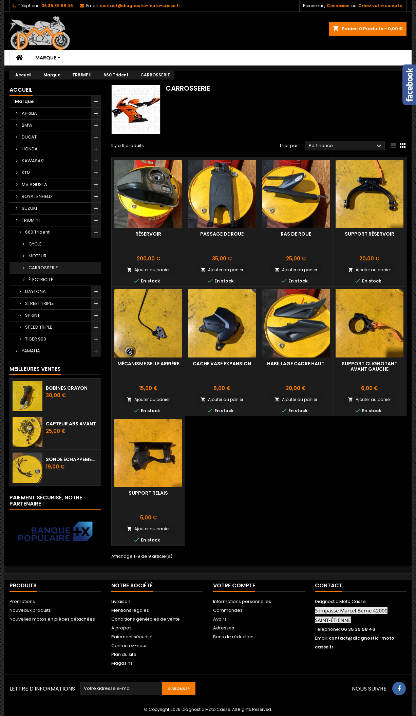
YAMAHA (31, 351)
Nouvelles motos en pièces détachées (52, 619)
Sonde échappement (72, 459)
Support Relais (148, 493)
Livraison (120, 601)
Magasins (122, 663)
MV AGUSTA (34, 184)
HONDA (30, 149)
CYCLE (35, 244)
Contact (328, 585)
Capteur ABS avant (71, 423)
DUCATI (30, 137)
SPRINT (32, 315)
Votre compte (234, 585)
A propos (121, 628)
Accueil (21, 90)
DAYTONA (35, 291)
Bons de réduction (233, 637)
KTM (26, 172)
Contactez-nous (129, 645)
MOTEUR (37, 256)
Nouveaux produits (30, 610)
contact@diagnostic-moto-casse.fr (140, 5)
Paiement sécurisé (132, 637)
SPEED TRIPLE (38, 327)
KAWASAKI (33, 161)
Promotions (22, 601)
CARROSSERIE (43, 267)
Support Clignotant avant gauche (369, 366)
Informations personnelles (242, 601)
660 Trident (37, 232)
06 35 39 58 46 (57, 5)
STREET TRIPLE (39, 303)
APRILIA (29, 113)
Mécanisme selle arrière (148, 363)
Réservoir (148, 234)
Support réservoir (369, 234)
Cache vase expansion (222, 363)
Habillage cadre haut (295, 363)
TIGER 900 (35, 339)
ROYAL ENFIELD (37, 196)
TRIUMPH (31, 220)
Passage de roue (222, 234)
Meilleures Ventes (35, 369)
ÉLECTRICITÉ (41, 279)
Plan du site (123, 654)
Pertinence (346, 146)
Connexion (338, 5)
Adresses (223, 628)
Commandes (228, 610)
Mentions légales (130, 610)
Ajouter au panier (148, 270)
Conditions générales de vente (145, 619)
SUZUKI (29, 208)
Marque (45, 57)
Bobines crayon (67, 388)
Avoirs (220, 619)
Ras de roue (296, 234)
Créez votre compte (380, 5)
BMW (27, 125)
